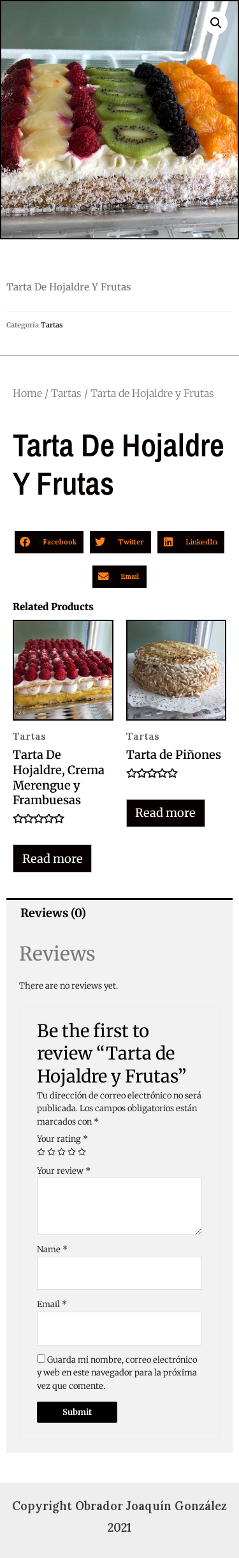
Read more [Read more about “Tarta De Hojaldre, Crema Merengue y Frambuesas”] (52, 858)
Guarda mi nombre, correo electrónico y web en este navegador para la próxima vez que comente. (117, 1373)
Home (27, 393)
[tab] (119, 913)
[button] (49, 542)
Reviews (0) (53, 913)
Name (52, 1249)
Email (52, 1304)
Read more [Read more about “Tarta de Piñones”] (165, 812)
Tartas (51, 324)
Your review (64, 1170)
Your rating (62, 1139)
